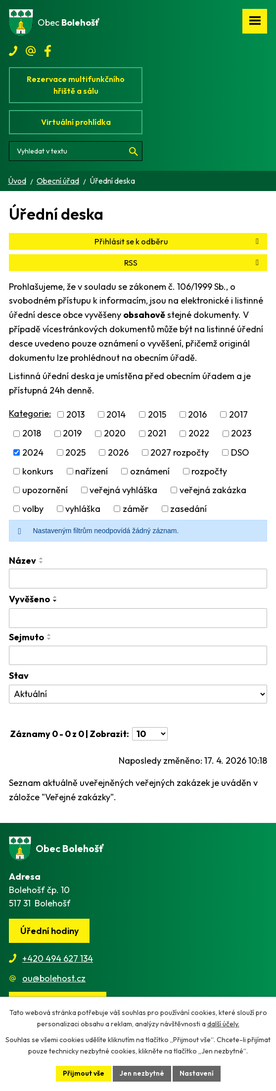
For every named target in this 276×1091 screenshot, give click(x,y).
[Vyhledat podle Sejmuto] (138, 655)
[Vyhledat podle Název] (138, 578)
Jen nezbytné (142, 1073)
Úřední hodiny (49, 930)
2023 (241, 433)
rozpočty (209, 471)
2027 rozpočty (179, 452)
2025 (75, 452)
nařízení (91, 471)
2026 (118, 452)
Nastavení (197, 1073)
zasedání (188, 508)
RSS (193, 263)
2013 (75, 414)
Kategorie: (30, 413)
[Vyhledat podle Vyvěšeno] (138, 618)
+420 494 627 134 (57, 958)
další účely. (223, 1023)
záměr (135, 508)
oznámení (150, 471)
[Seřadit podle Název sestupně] (41, 562)
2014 (116, 414)
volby (33, 508)
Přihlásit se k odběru (178, 241)
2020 (115, 433)
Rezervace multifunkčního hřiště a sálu (76, 85)
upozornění (45, 490)
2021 (156, 433)
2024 (33, 452)
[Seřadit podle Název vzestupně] (41, 558)
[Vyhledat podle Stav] (138, 694)
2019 (72, 433)
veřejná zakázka (213, 490)
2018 (31, 433)
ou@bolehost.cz (54, 978)
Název (22, 560)
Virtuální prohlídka (76, 122)
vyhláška (82, 508)
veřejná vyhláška (123, 490)
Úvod (17, 181)
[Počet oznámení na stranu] (150, 733)
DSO (240, 452)
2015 (157, 414)
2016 (197, 414)
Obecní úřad (58, 181)
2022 (198, 433)
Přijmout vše (83, 1073)
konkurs (37, 471)
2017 (238, 414)
